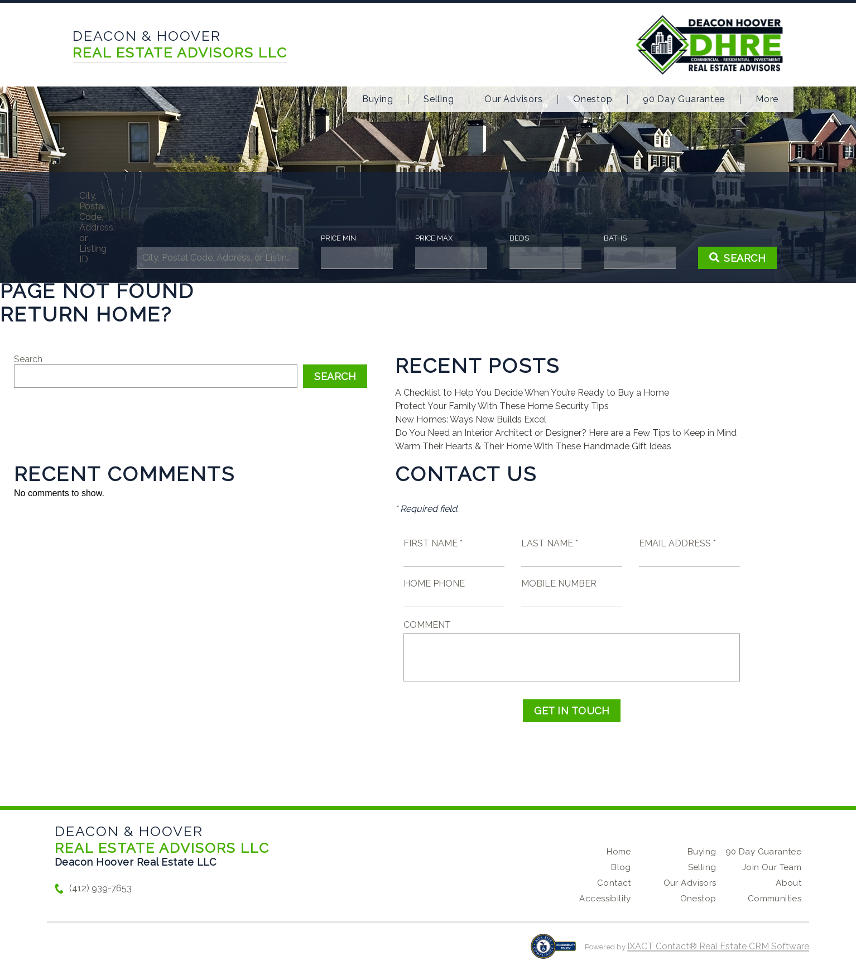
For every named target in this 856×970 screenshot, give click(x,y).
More (767, 99)
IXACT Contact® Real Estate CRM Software (718, 946)
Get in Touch (571, 711)
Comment (427, 625)
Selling (439, 99)
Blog (621, 867)
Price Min (338, 238)
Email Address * (677, 543)
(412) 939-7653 (100, 888)
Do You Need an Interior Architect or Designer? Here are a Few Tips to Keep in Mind (566, 433)
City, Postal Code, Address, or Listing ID (96, 227)
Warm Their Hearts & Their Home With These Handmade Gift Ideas (533, 446)
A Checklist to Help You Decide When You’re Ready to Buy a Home (532, 392)
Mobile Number (559, 583)
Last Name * (549, 543)
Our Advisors (513, 99)
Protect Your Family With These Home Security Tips (502, 406)
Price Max (434, 238)
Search (28, 359)
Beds (519, 238)
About (788, 883)
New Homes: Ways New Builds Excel (470, 419)
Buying (377, 99)
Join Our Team (771, 867)
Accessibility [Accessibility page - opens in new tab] (605, 899)
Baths (615, 238)
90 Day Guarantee (684, 99)
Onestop (592, 99)
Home (619, 852)
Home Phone (434, 583)
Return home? (86, 314)
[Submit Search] (737, 258)
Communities (775, 899)
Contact (614, 883)
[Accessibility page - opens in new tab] (553, 952)
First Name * (433, 543)
